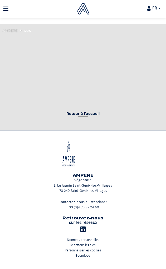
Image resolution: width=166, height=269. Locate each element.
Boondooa (82, 256)
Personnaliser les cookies (83, 250)
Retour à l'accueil (83, 114)
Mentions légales (82, 245)
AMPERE (10, 31)
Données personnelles (83, 240)
